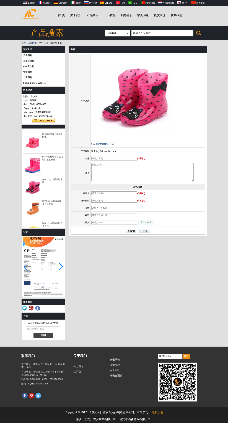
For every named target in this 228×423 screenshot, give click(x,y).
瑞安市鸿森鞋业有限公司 (135, 419)
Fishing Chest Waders (34, 83)
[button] (60, 267)
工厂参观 (109, 15)
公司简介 (78, 366)
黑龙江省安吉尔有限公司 (100, 419)
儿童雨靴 (32, 42)
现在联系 (43, 120)
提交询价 (159, 15)
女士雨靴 (27, 72)
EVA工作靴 (28, 66)
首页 (23, 42)
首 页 (61, 15)
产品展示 (92, 15)
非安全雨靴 (28, 61)
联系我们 (176, 15)
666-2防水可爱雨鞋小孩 (102, 144)
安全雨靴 (27, 55)
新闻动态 (126, 15)
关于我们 (76, 15)
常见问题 (143, 15)
